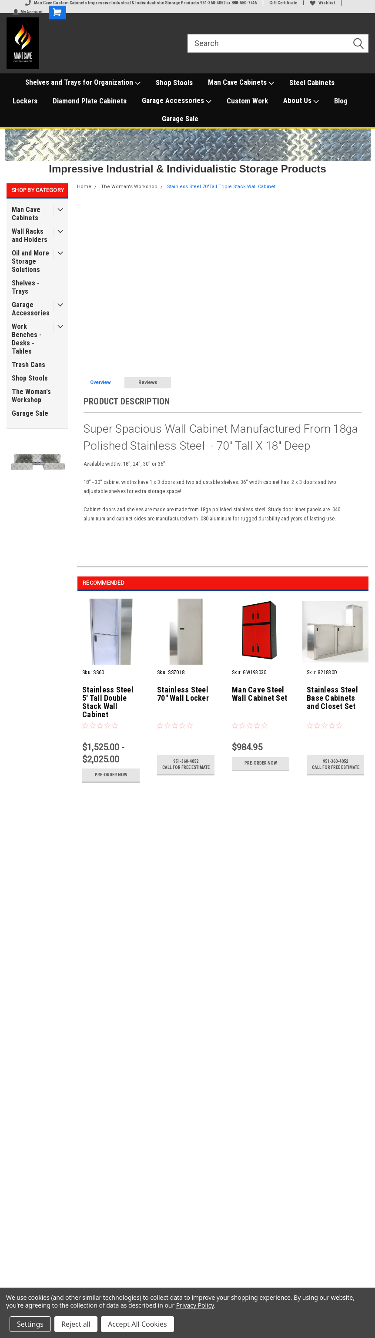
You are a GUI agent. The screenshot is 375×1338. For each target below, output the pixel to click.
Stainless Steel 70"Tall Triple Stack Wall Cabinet (221, 186)
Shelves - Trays (26, 287)
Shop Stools (174, 82)
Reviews (147, 382)
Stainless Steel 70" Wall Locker (183, 694)
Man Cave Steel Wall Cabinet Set (259, 694)
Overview (100, 382)
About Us (301, 101)
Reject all (75, 1324)
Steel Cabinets (312, 82)
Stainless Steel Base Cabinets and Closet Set (332, 698)
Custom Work (247, 100)
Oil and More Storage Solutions (30, 261)
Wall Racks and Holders (29, 235)
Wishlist (322, 3)
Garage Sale (180, 118)
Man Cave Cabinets (241, 82)
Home (84, 186)
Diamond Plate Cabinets (90, 100)
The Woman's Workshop (31, 395)
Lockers (25, 100)
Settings (30, 1324)
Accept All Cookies (137, 1324)
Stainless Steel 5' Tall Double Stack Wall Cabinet (108, 702)
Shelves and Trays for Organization (83, 82)
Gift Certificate (283, 2)
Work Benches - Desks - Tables (27, 338)
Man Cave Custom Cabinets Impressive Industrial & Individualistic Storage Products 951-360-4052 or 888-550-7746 (141, 3)
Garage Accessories (176, 101)
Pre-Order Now (111, 774)
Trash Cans (28, 365)
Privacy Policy (195, 1305)
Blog (341, 100)
